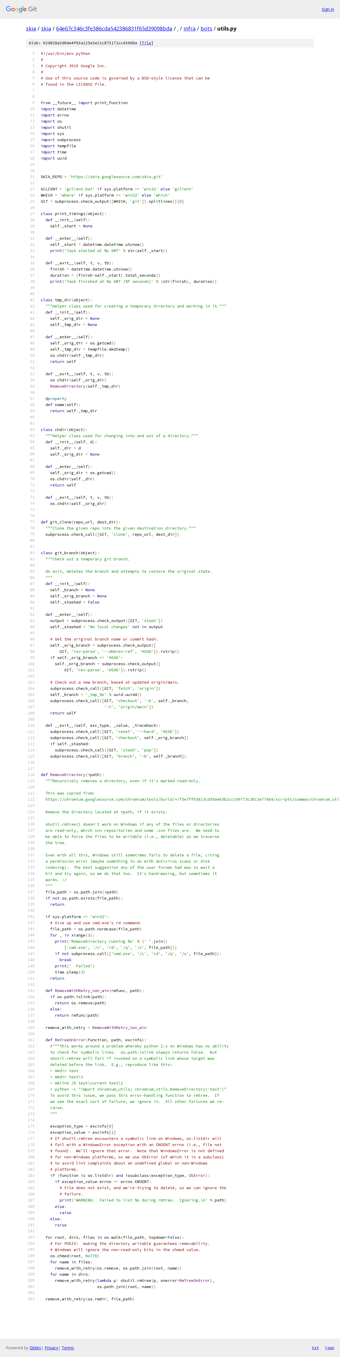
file (146, 42)
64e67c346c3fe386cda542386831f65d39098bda (114, 28)
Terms (68, 1348)
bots (206, 28)
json (329, 1347)
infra (190, 28)
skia (31, 28)
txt (315, 1347)
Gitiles (35, 1348)
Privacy (51, 1348)
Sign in (328, 9)
